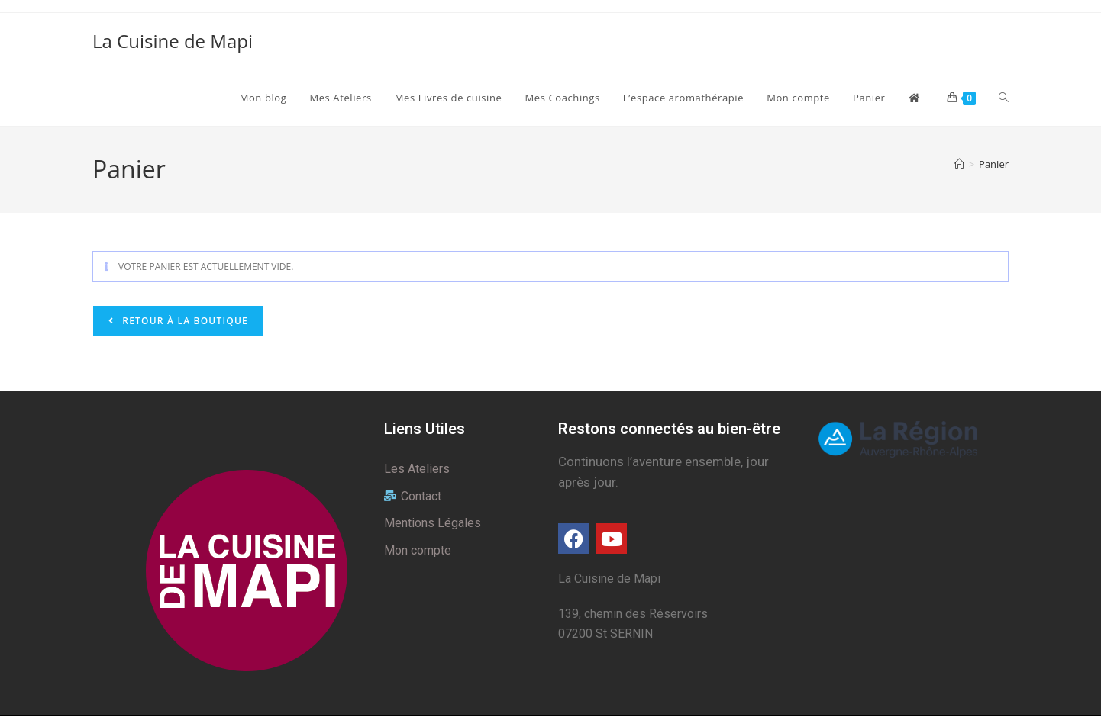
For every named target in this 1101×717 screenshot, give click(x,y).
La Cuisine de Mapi (172, 40)
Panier (994, 164)
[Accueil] (959, 164)
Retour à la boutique (183, 320)
